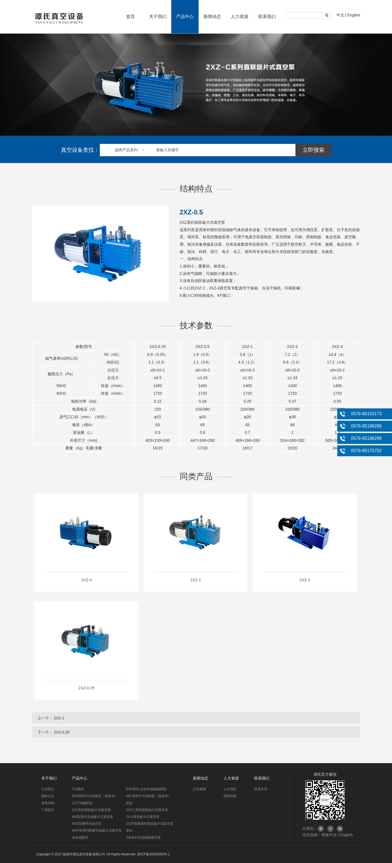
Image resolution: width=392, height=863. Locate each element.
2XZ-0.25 (61, 732)
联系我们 (267, 16)
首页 (130, 16)
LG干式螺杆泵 (82, 803)
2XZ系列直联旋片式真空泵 (91, 810)
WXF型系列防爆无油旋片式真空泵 (97, 830)
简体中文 (329, 835)
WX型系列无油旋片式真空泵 (92, 817)
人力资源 (239, 16)
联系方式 (260, 789)
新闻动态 (212, 16)
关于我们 (158, 16)
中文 (340, 15)
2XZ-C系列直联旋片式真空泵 (147, 810)
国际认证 (47, 796)
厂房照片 (47, 810)
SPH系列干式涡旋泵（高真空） (95, 796)
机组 (129, 803)
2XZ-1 (59, 718)
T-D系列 (78, 789)
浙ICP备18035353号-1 (153, 854)
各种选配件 (80, 837)
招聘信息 (230, 796)
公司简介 (47, 789)
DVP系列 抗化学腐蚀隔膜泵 (146, 789)
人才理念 (230, 789)
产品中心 (185, 16)
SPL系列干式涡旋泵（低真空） (149, 796)
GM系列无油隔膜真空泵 (143, 837)
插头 (129, 830)
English (353, 15)
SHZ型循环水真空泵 (86, 824)
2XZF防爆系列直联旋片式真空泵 (149, 824)
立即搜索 (313, 150)
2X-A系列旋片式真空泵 (143, 817)
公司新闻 (199, 789)
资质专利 (47, 803)
